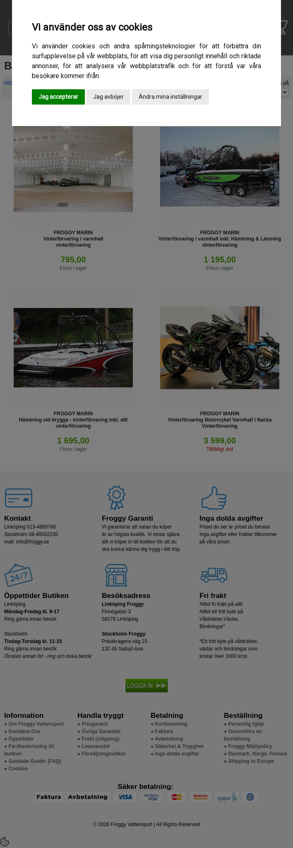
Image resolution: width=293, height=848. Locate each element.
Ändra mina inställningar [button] (170, 96)
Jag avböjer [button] (108, 96)
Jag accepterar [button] (58, 96)
